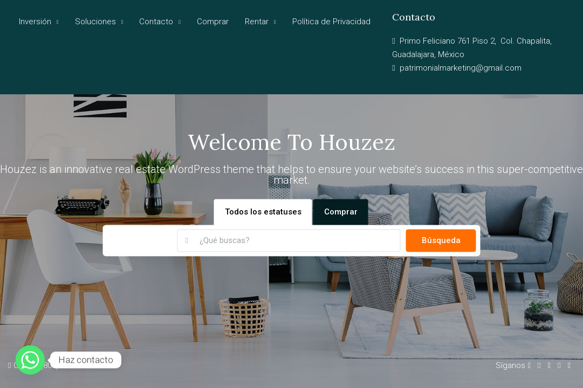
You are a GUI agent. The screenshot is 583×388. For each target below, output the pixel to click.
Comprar (213, 21)
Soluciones (95, 21)
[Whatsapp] (30, 360)
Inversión (35, 21)
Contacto (156, 21)
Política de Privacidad (331, 21)
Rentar (257, 21)
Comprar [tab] (341, 212)
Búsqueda (441, 241)
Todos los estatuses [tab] (263, 212)
